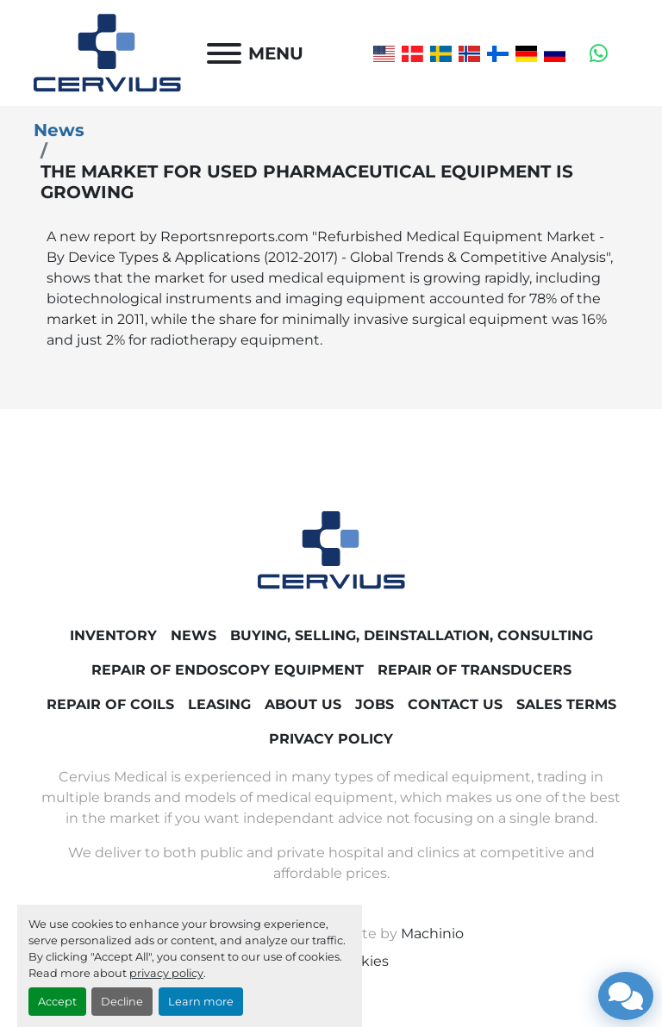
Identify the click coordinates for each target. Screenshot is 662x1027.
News (59, 130)
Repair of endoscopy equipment (227, 670)
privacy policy (166, 973)
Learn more (201, 1001)
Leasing (219, 704)
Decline (122, 1001)
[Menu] (224, 53)
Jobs (374, 704)
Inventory (113, 635)
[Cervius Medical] (331, 549)
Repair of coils (110, 704)
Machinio (432, 933)
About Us (303, 704)
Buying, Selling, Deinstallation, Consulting (411, 635)
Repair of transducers (474, 670)
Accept (57, 1001)
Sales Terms (566, 704)
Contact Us (455, 704)
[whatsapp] (598, 53)
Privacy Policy (331, 739)
